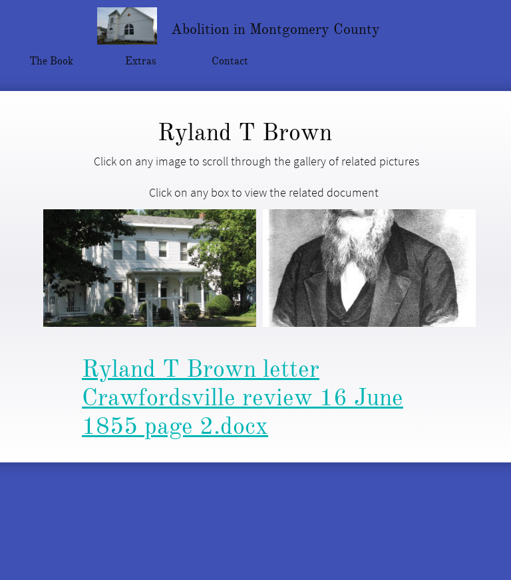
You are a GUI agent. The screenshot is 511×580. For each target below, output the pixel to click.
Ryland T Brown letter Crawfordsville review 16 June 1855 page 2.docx (242, 397)
